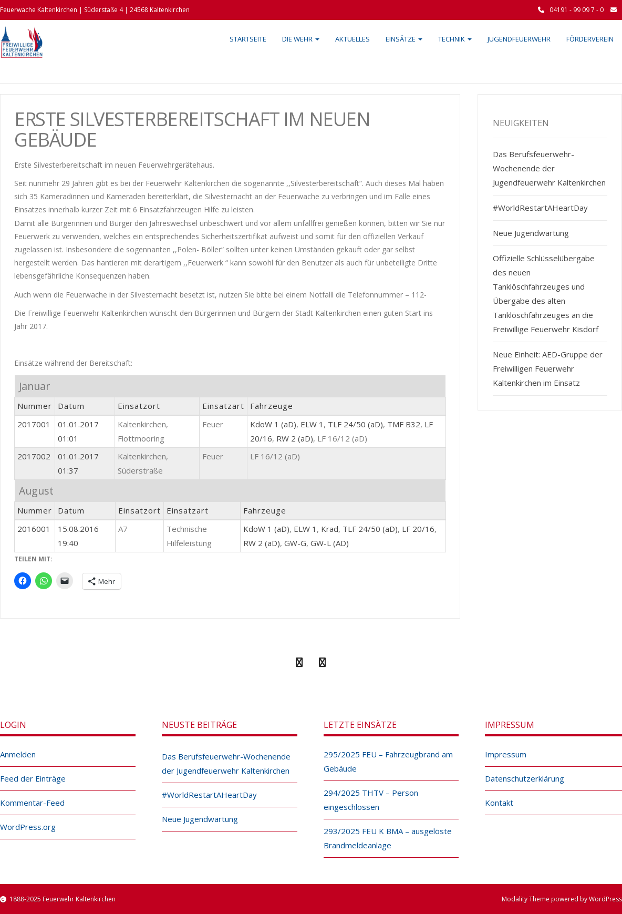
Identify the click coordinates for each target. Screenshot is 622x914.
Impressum (505, 754)
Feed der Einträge (33, 778)
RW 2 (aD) (294, 438)
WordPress (605, 899)
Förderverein (590, 39)
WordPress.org (28, 826)
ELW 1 (312, 424)
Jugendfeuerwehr (519, 39)
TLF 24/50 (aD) (355, 424)
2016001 (33, 528)
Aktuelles (352, 39)
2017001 (33, 424)
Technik (455, 39)
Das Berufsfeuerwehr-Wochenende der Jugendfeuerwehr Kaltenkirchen (549, 168)
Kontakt (499, 802)
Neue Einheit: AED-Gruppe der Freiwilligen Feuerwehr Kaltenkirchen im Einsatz (548, 368)
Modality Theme (526, 899)
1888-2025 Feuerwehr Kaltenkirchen (62, 899)
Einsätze (404, 39)
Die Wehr (300, 39)
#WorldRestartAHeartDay (540, 207)
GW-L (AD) (329, 543)
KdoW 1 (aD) (273, 424)
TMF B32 (403, 424)
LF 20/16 (418, 528)
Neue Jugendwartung (531, 233)
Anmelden (18, 754)
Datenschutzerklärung (524, 778)
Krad (329, 528)
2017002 (33, 456)
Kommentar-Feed (32, 802)
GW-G (295, 543)
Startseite (248, 39)
